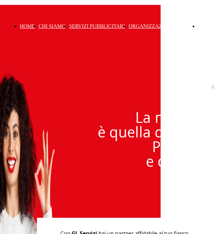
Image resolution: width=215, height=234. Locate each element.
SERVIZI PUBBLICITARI (97, 26)
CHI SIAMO (52, 26)
